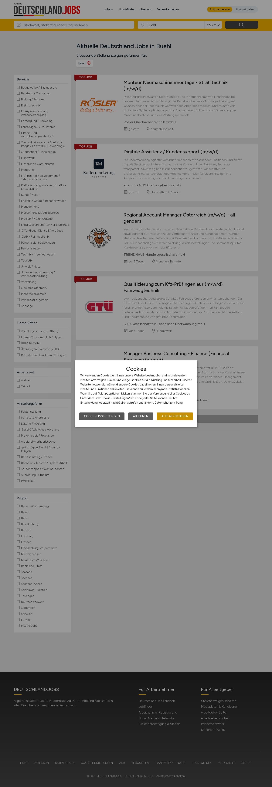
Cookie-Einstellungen (102, 416)
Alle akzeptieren (175, 416)
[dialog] (136, 393)
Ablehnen (140, 416)
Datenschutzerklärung (169, 402)
